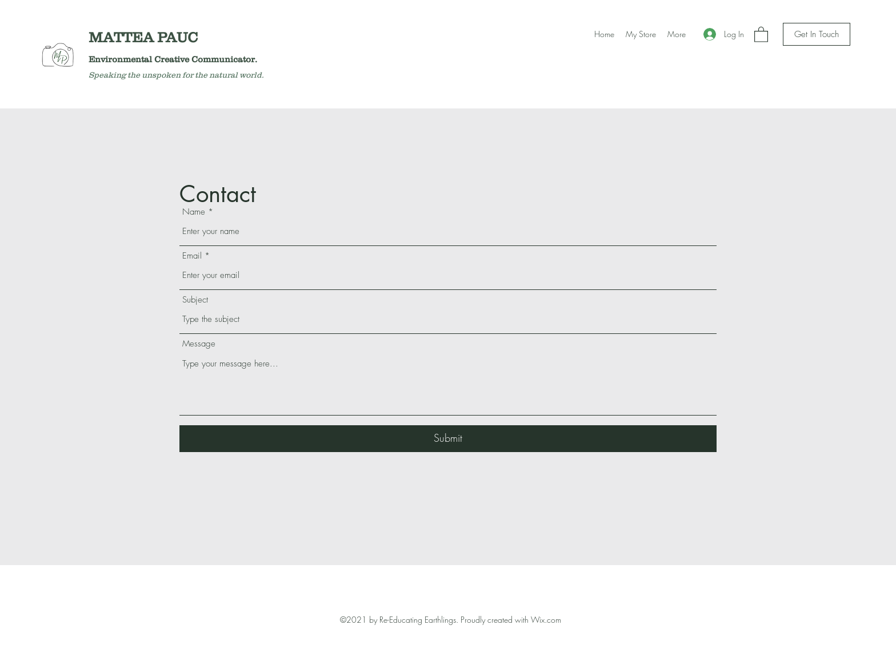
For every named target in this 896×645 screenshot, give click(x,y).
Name (193, 212)
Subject (195, 300)
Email (192, 256)
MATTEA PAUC (147, 37)
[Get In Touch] (816, 34)
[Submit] (448, 438)
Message (198, 344)
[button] (761, 34)
